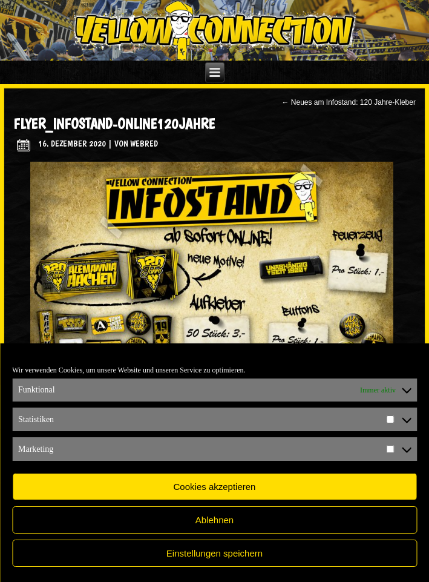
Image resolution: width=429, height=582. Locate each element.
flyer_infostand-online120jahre (114, 124)
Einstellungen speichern (214, 553)
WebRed (144, 143)
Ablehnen (214, 520)
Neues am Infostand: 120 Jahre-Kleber (348, 102)
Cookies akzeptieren (215, 486)
